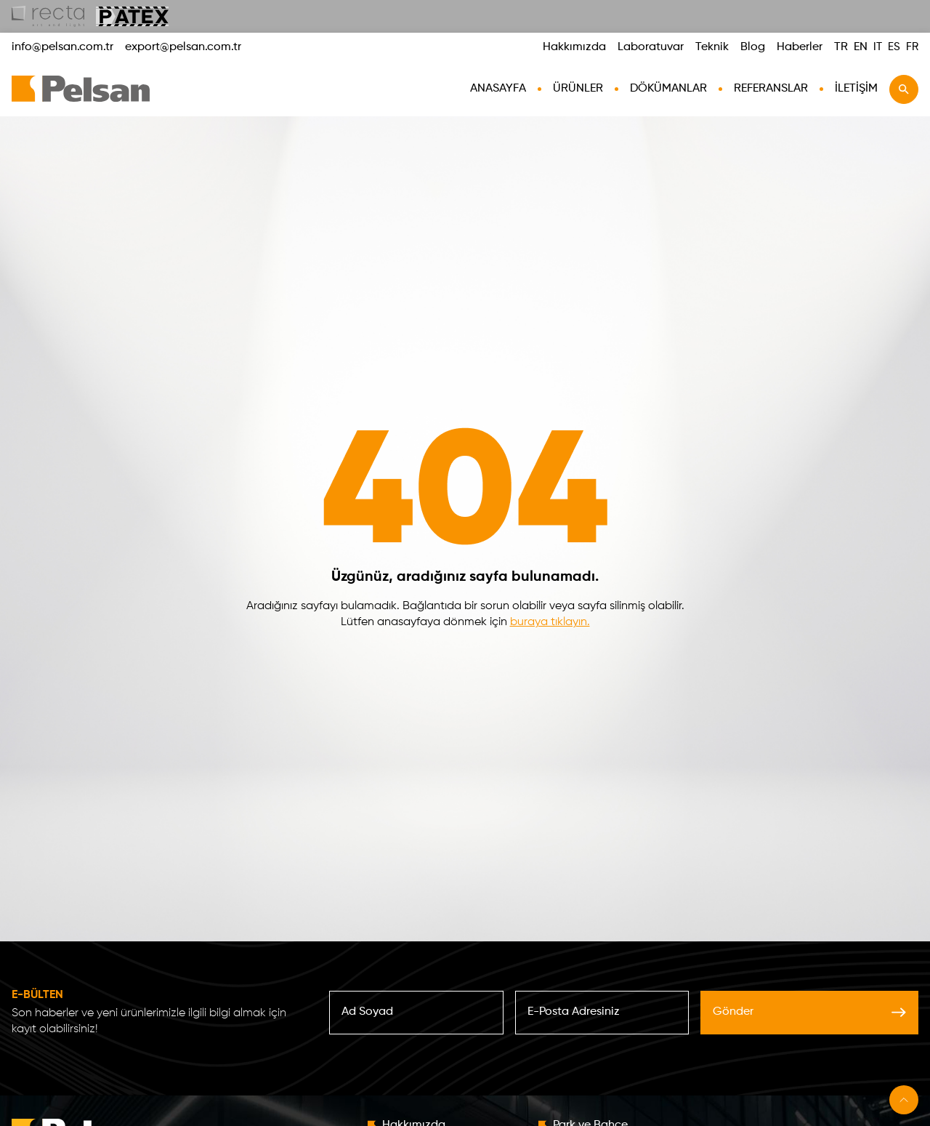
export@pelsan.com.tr (183, 47)
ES (894, 46)
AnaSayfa (498, 88)
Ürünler (578, 88)
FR (912, 46)
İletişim (856, 88)
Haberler (799, 47)
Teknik (712, 47)
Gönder (809, 1012)
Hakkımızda (574, 47)
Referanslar (771, 88)
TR (841, 47)
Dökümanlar (668, 88)
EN (861, 47)
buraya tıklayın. (550, 622)
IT (877, 46)
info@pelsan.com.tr (62, 47)
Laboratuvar (651, 47)
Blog (752, 47)
